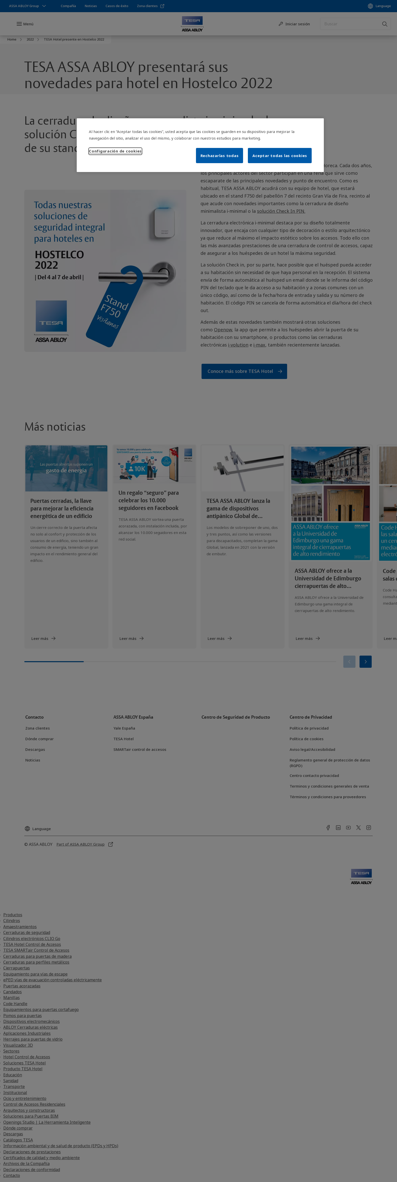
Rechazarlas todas (220, 155)
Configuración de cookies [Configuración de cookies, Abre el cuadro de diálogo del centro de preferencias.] (115, 151)
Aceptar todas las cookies (279, 155)
